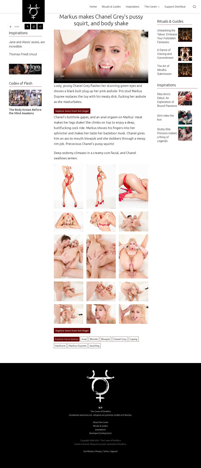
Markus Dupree (77, 345)
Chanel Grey (120, 339)
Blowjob (105, 339)
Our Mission (88, 451)
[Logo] (33, 11)
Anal (84, 339)
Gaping (133, 339)
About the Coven (100, 422)
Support (114, 451)
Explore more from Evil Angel (72, 111)
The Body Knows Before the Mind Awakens (25, 111)
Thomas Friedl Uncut (23, 54)
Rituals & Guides (100, 426)
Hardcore (60, 345)
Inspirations (100, 429)
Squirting (94, 345)
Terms (106, 451)
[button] (194, 6)
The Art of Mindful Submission (164, 70)
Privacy (98, 451)
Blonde (94, 339)
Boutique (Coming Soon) (100, 433)
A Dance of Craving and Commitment (165, 53)
